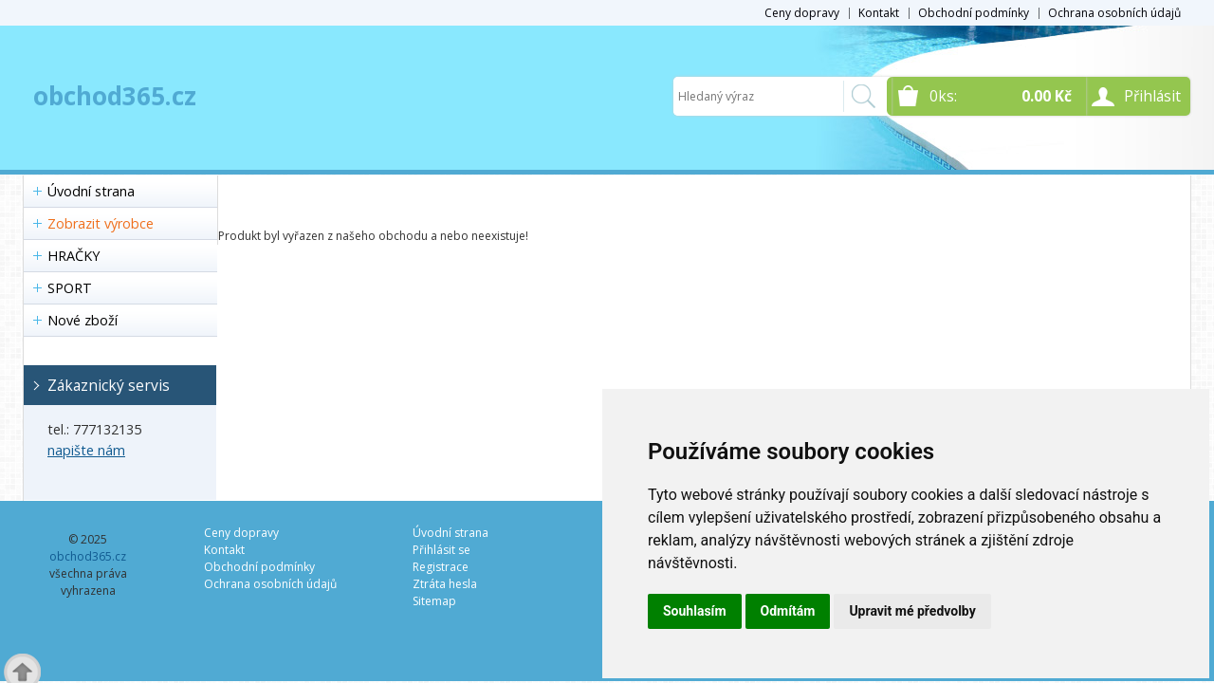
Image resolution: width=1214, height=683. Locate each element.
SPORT (69, 288)
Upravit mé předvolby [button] (912, 610)
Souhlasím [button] (695, 610)
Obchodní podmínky (973, 13)
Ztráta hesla (445, 584)
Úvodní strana (91, 191)
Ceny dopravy (801, 13)
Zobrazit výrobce (100, 223)
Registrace (441, 567)
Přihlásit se (441, 550)
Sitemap (434, 601)
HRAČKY (73, 256)
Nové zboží (82, 320)
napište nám (86, 450)
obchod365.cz (114, 96)
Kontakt (878, 13)
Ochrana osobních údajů (1114, 13)
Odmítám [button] (788, 610)
